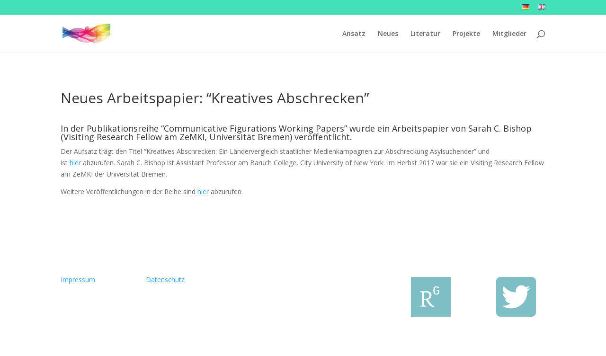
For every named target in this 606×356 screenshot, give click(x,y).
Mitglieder (509, 34)
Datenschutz (165, 279)
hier (75, 162)
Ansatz (353, 34)
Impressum (78, 279)
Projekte (466, 34)
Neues (388, 34)
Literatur (425, 34)
